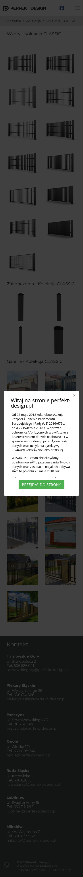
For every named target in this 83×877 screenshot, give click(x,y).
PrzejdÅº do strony (41, 484)
